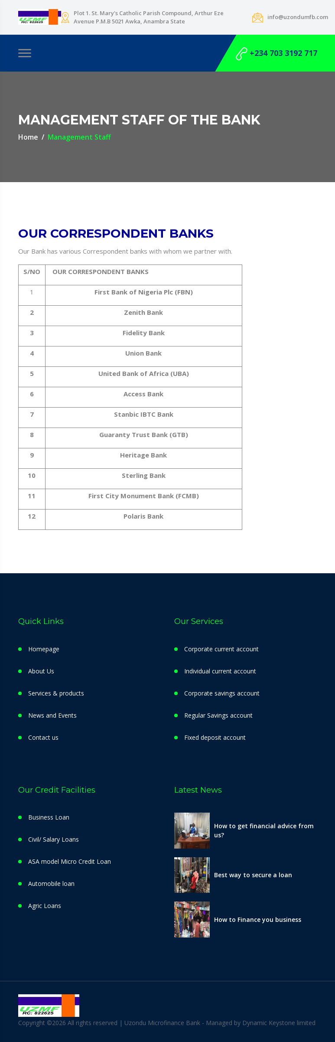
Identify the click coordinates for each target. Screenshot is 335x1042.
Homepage (43, 649)
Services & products (56, 693)
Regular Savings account (218, 715)
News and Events (52, 715)
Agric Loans (44, 906)
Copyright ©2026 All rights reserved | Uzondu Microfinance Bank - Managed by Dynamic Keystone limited (166, 1023)
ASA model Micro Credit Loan (69, 861)
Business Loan (48, 817)
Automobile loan (51, 883)
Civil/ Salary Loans (53, 839)
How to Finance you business (257, 919)
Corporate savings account (222, 693)
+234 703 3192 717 (276, 54)
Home (28, 137)
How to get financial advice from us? (264, 830)
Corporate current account (221, 649)
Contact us (43, 737)
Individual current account (220, 671)
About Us (41, 671)
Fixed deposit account (215, 737)
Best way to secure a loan (253, 875)
